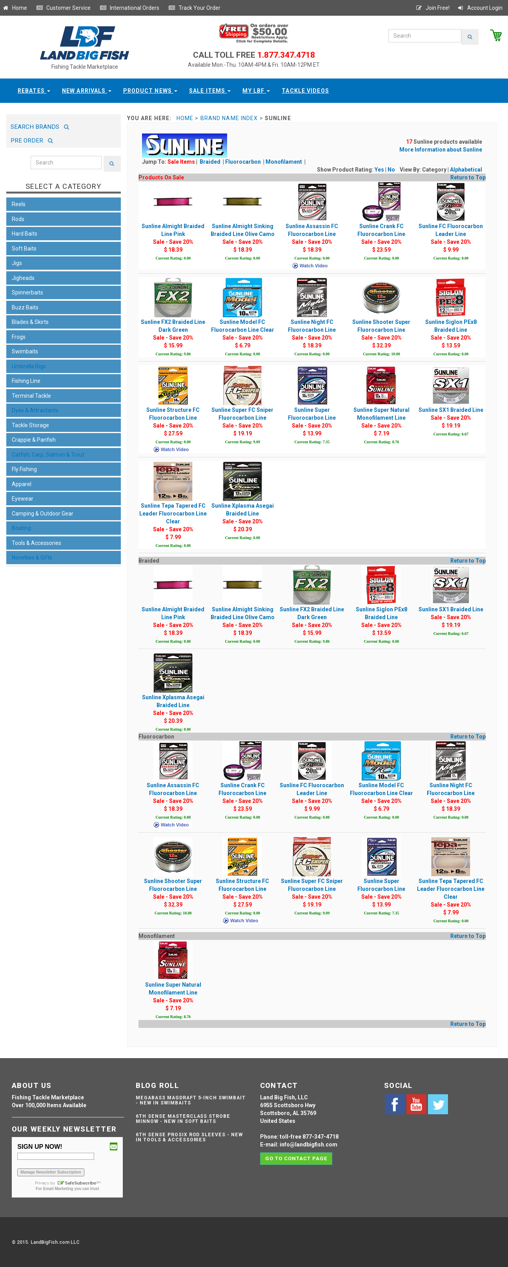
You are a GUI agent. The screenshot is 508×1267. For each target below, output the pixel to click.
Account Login (480, 8)
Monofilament (284, 162)
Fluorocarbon (243, 162)
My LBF (256, 91)
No (391, 169)
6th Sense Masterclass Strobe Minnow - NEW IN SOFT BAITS (183, 1118)
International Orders (129, 8)
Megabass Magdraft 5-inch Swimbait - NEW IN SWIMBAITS (191, 1100)
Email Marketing (58, 1189)
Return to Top (468, 177)
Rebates (34, 91)
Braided (211, 162)
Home (14, 8)
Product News (150, 91)
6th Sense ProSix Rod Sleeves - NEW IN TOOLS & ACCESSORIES (189, 1137)
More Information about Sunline (440, 149)
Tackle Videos (305, 91)
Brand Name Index (229, 118)
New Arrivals (86, 91)
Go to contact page (296, 1158)
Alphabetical (466, 169)
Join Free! (432, 8)
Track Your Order (194, 8)
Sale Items (210, 91)
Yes (379, 169)
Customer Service (63, 8)
